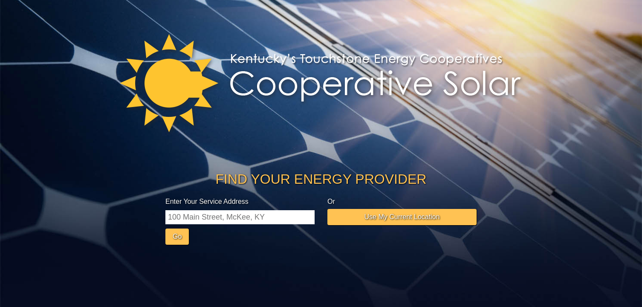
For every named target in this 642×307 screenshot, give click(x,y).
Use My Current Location (402, 216)
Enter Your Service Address (207, 201)
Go (177, 236)
